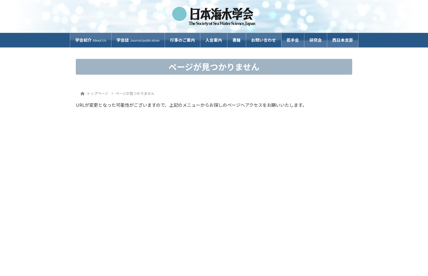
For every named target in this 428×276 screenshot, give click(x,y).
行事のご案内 (182, 40)
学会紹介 (90, 40)
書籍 (236, 40)
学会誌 (138, 40)
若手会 (293, 40)
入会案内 (213, 40)
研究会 (315, 40)
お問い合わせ (263, 40)
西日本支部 (342, 40)
